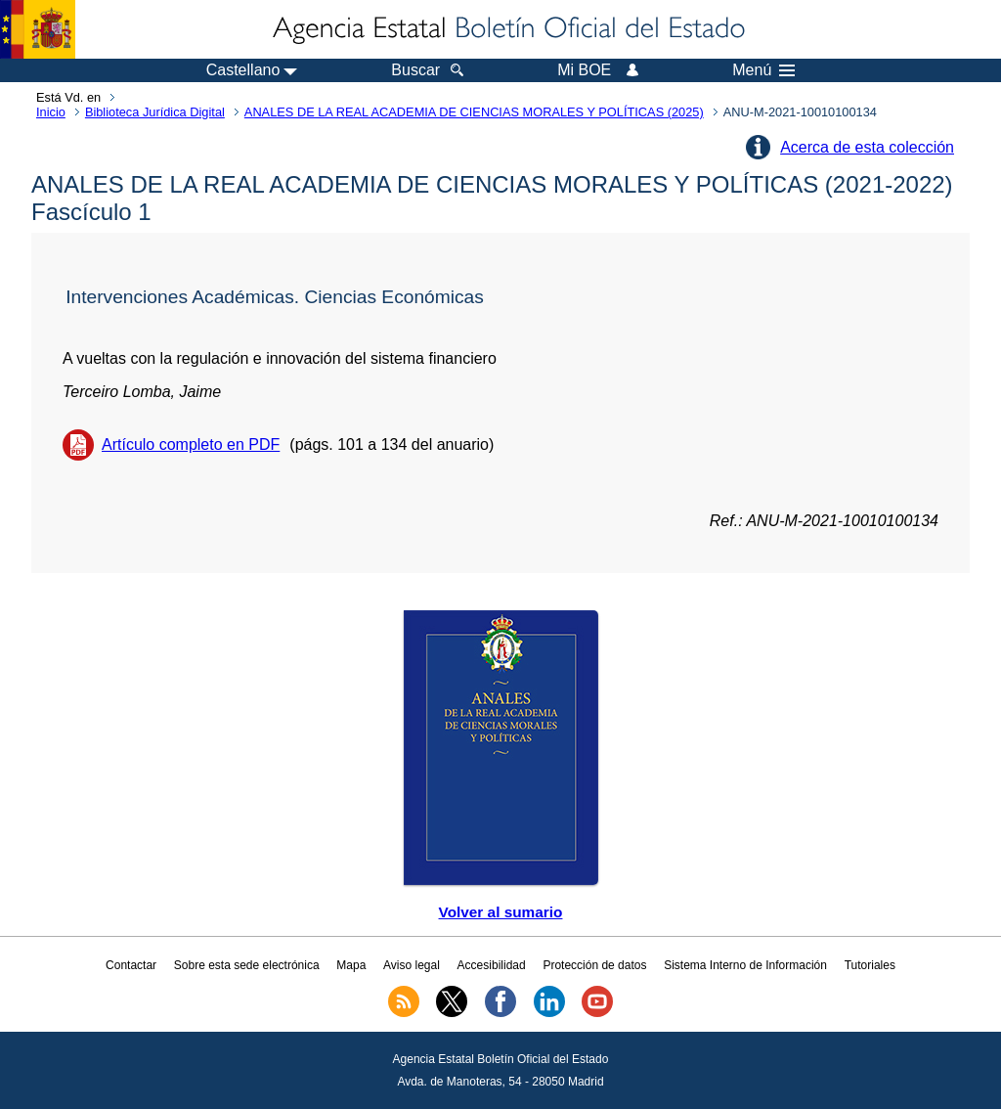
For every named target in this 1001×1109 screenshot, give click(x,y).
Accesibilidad (491, 965)
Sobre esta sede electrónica (247, 965)
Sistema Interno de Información (745, 965)
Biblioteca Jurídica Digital (155, 112)
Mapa (351, 965)
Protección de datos (594, 965)
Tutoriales (870, 965)
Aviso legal (411, 965)
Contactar (131, 965)
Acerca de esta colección (867, 147)
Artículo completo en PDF (191, 444)
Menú (763, 70)
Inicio (50, 112)
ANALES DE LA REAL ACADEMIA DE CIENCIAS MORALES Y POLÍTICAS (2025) (474, 112)
